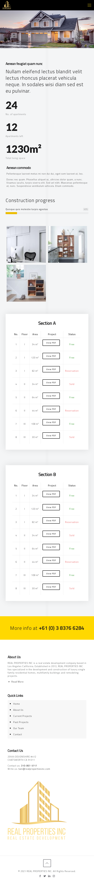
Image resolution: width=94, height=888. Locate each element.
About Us (18, 710)
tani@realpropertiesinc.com (34, 769)
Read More (17, 681)
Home (16, 703)
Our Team (18, 728)
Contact (17, 734)
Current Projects (22, 716)
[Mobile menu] (89, 5)
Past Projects (21, 722)
